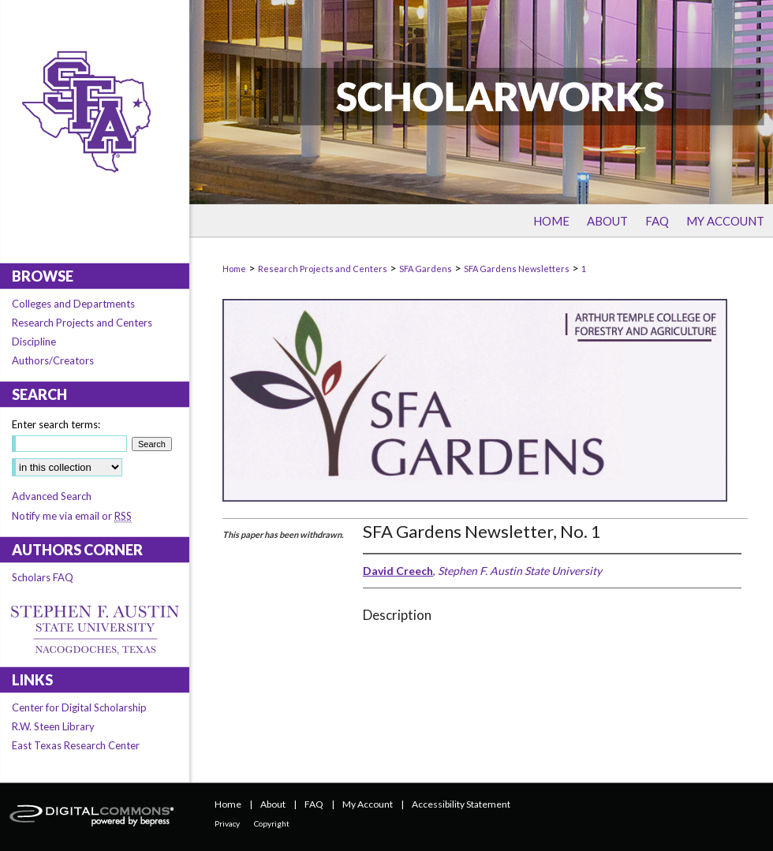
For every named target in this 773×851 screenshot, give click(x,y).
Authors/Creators (53, 360)
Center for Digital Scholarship (79, 707)
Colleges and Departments (73, 303)
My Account (367, 804)
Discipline (34, 341)
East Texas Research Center (76, 745)
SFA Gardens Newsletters (516, 268)
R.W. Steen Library (53, 726)
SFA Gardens (425, 268)
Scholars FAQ (42, 577)
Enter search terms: (56, 424)
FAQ (313, 804)
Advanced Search (51, 496)
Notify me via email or (72, 515)
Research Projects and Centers (322, 268)
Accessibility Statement (461, 804)
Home (234, 268)
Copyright (271, 823)
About (273, 804)
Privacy (227, 823)
